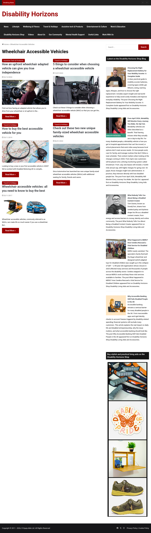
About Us (41, 35)
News (6, 27)
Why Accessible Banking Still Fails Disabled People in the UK (138, 299)
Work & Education (118, 27)
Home (5, 44)
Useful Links (93, 35)
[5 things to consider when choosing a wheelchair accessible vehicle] (76, 90)
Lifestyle (15, 27)
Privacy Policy (132, 528)
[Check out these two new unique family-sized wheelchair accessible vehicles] (76, 156)
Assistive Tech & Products (13, 61)
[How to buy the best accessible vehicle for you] (25, 151)
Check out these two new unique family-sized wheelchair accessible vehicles (76, 132)
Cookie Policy (144, 528)
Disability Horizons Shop (14, 35)
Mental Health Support (75, 35)
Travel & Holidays (50, 27)
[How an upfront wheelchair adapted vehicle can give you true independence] (25, 92)
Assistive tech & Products (72, 27)
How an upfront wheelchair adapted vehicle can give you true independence (25, 68)
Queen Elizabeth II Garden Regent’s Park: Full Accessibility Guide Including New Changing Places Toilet (53, 3)
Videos (31, 35)
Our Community (55, 35)
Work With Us (108, 35)
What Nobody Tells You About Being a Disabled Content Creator (137, 198)
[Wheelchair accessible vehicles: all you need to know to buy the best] (25, 207)
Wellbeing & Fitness (31, 27)
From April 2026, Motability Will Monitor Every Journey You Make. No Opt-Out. (138, 121)
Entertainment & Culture (97, 27)
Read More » (10, 116)
